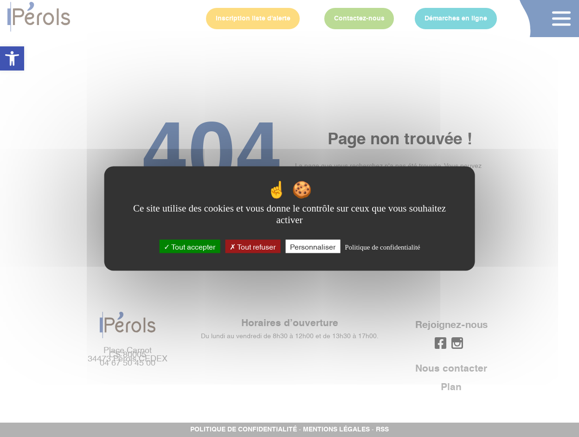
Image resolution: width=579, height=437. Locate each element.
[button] (12, 58)
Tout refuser (253, 246)
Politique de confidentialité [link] (382, 247)
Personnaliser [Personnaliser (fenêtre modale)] (312, 246)
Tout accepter (189, 246)
